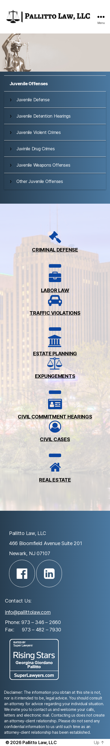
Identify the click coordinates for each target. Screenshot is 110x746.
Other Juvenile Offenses (39, 181)
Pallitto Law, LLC (39, 742)
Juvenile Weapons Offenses (43, 165)
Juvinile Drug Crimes (35, 148)
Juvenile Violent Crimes (38, 132)
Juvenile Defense (33, 99)
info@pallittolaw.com (28, 612)
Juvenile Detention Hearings (43, 116)
